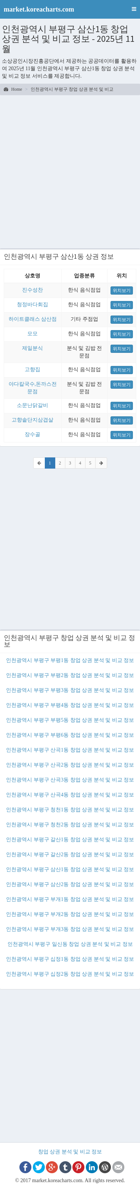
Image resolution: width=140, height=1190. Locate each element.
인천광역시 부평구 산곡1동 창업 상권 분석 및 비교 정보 (70, 750)
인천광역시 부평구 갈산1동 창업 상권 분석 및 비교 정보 (70, 839)
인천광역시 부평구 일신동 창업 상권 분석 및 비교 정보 (70, 944)
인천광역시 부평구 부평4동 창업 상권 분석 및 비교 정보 (70, 705)
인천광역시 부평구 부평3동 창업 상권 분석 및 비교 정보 (70, 690)
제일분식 (32, 348)
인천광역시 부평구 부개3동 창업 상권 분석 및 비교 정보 (70, 929)
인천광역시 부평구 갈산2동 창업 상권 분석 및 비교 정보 (70, 854)
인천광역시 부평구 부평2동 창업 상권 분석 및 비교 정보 (70, 675)
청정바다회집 (32, 304)
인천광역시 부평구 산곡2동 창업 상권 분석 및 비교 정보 (70, 765)
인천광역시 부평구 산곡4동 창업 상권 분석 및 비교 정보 (70, 795)
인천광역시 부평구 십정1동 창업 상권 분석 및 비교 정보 (70, 959)
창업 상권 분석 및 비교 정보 (70, 1152)
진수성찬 (32, 290)
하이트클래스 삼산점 (33, 319)
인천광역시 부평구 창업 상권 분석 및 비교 (72, 89)
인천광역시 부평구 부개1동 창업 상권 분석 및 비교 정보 (70, 899)
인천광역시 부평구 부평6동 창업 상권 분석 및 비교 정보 (70, 735)
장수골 (32, 434)
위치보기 (122, 290)
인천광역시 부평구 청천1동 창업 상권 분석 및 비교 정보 (70, 810)
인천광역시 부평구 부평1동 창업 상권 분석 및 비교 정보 (70, 660)
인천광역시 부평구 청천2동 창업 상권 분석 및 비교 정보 (70, 824)
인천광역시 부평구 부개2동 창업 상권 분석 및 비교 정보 (70, 914)
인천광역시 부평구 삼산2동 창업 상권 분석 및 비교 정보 (70, 884)
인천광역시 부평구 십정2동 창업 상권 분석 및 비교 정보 (70, 974)
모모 (32, 333)
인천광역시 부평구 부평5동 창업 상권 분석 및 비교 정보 (70, 720)
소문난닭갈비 (32, 405)
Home (13, 89)
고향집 (32, 369)
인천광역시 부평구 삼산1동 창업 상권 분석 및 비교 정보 (70, 869)
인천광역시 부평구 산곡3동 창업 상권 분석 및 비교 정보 (70, 780)
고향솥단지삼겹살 (32, 420)
